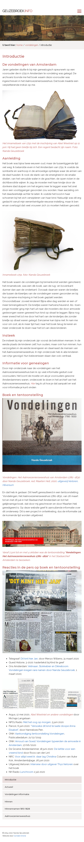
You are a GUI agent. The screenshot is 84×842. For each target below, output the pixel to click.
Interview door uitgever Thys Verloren (52, 764)
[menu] (79, 11)
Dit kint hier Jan (29, 658)
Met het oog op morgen (37, 722)
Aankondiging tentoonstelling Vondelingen (39, 733)
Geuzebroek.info (17, 11)
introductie (46, 45)
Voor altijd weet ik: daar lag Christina (35, 756)
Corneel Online (20, 836)
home (19, 45)
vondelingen (31, 45)
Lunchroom (26, 771)
